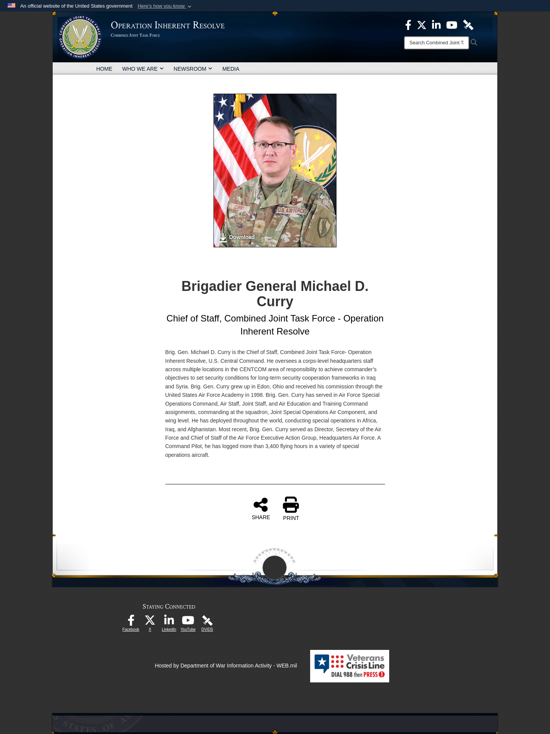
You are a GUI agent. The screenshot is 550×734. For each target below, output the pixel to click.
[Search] (436, 42)
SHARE (261, 508)
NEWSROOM (193, 69)
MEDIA (230, 69)
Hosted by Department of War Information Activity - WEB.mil (226, 666)
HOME (104, 69)
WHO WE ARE (143, 69)
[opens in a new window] (131, 622)
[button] (165, 6)
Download (236, 237)
